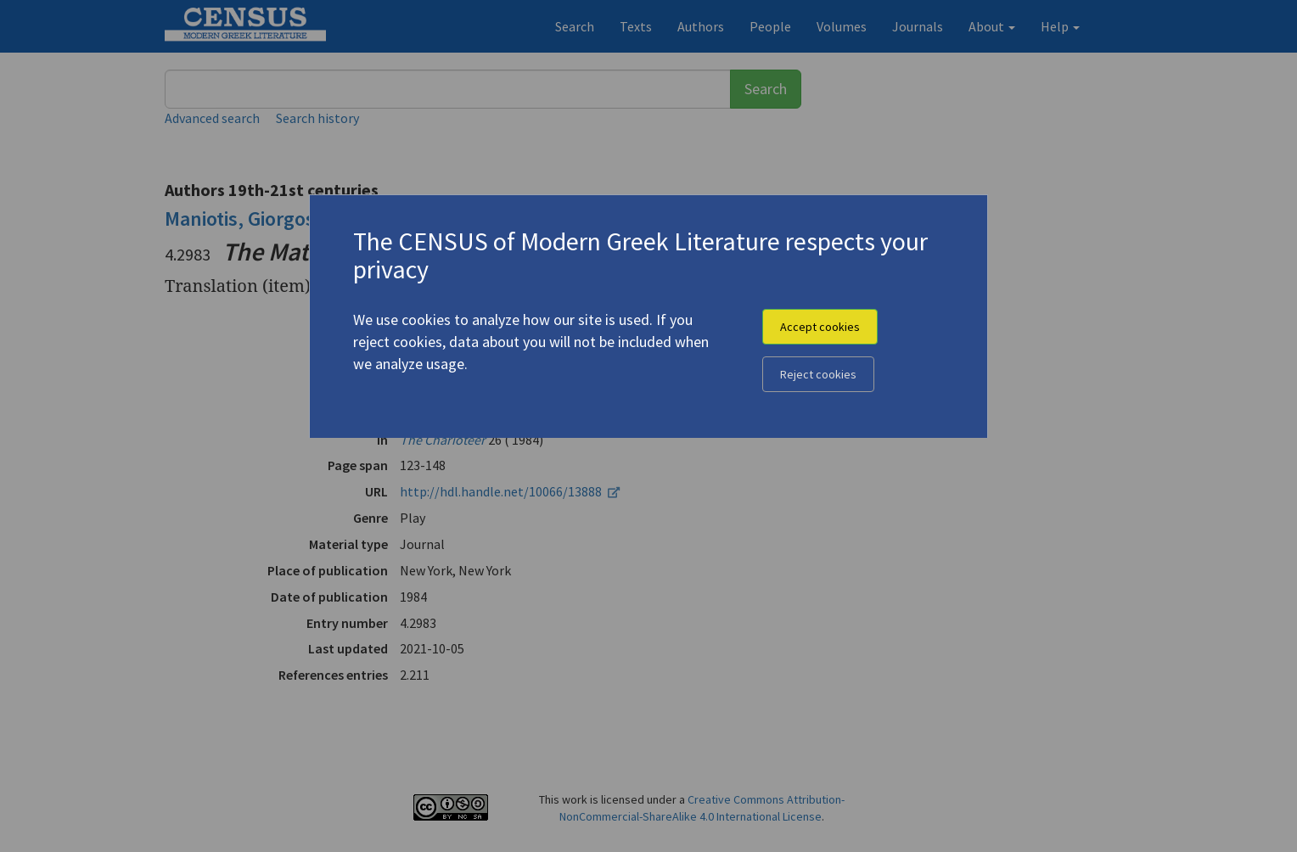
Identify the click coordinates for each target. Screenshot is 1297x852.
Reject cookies (818, 374)
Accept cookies (820, 326)
